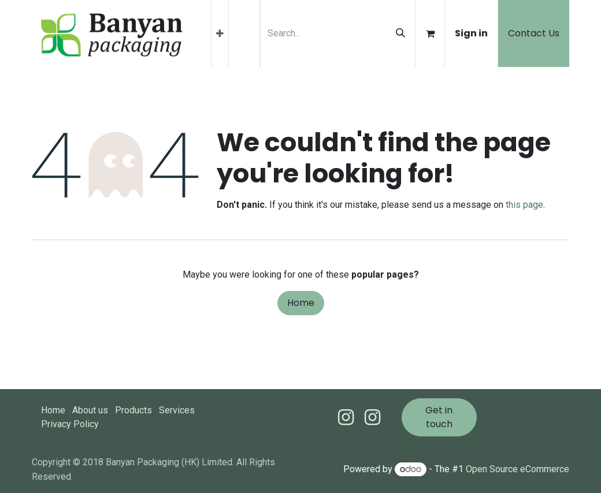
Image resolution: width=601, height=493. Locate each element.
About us (90, 410)
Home (300, 302)
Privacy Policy (70, 424)
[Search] (400, 33)
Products (133, 410)
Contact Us (533, 33)
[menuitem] (220, 33)
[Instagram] (372, 417)
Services (177, 410)
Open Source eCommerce (517, 469)
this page (524, 204)
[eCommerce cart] (429, 33)
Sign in (471, 33)
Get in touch (438, 417)
